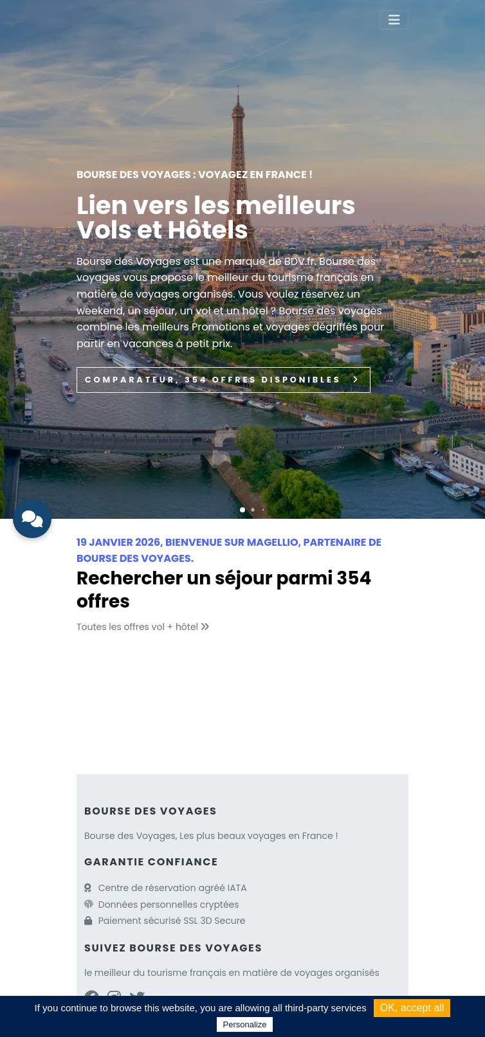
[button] (242, 509)
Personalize (245, 1024)
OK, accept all (412, 1007)
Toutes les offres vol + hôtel (144, 626)
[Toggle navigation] (394, 20)
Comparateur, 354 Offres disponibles (223, 379)
